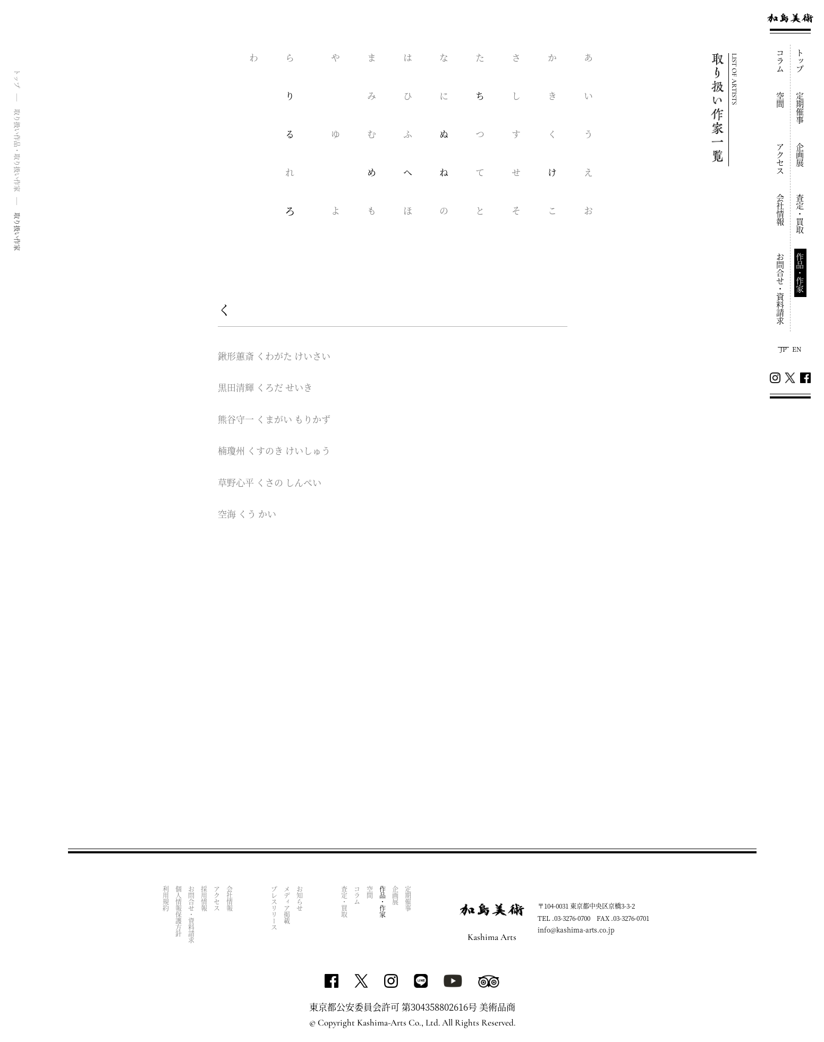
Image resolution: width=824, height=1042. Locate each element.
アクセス (780, 159)
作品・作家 (800, 273)
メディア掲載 (287, 905)
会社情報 (780, 210)
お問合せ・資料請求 (780, 289)
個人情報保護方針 (178, 911)
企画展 (800, 155)
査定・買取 (800, 214)
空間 (780, 100)
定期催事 (800, 108)
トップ (800, 61)
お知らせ (299, 898)
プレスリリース (274, 908)
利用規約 (166, 898)
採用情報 (204, 898)
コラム (780, 61)
